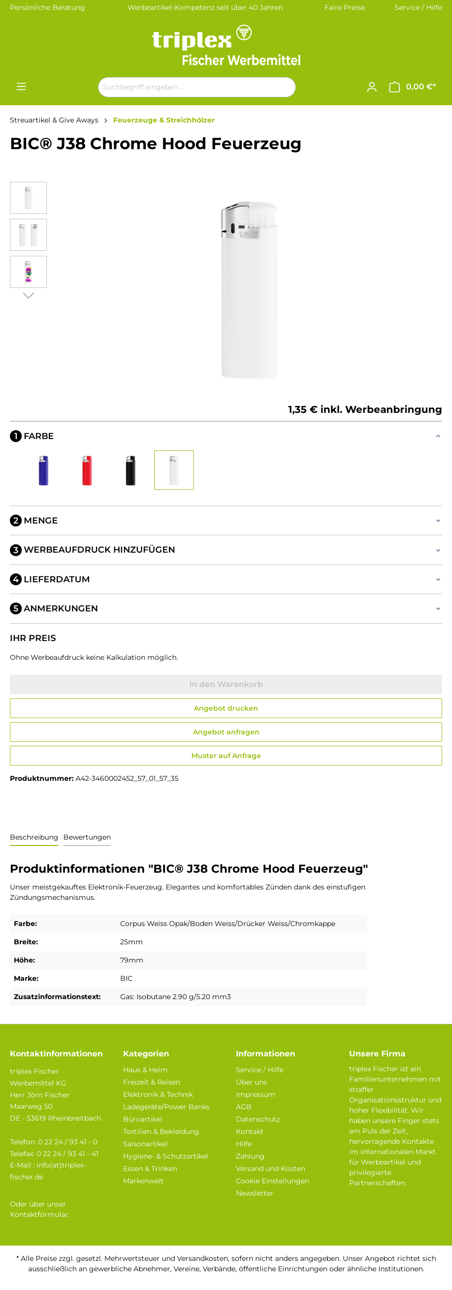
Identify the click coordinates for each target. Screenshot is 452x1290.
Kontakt (250, 1131)
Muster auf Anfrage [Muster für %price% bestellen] (226, 755)
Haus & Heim (145, 1069)
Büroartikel (142, 1119)
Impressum (255, 1094)
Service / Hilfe (418, 7)
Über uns (251, 1082)
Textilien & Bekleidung (161, 1131)
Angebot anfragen (226, 731)
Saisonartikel (145, 1143)
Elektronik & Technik (158, 1094)
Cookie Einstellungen (272, 1180)
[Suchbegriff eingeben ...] (185, 87)
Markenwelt (143, 1180)
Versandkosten (202, 1258)
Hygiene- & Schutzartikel (165, 1156)
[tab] (34, 838)
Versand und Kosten (270, 1168)
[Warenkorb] (412, 87)
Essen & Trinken (150, 1168)
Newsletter (254, 1193)
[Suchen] (284, 87)
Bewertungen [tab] (87, 837)
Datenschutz (258, 1119)
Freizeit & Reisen (151, 1082)
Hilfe (244, 1143)
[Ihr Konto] (372, 87)
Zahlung (250, 1156)
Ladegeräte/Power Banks (166, 1106)
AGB (244, 1106)
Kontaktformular (39, 1214)
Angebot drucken (226, 708)
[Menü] (21, 86)
